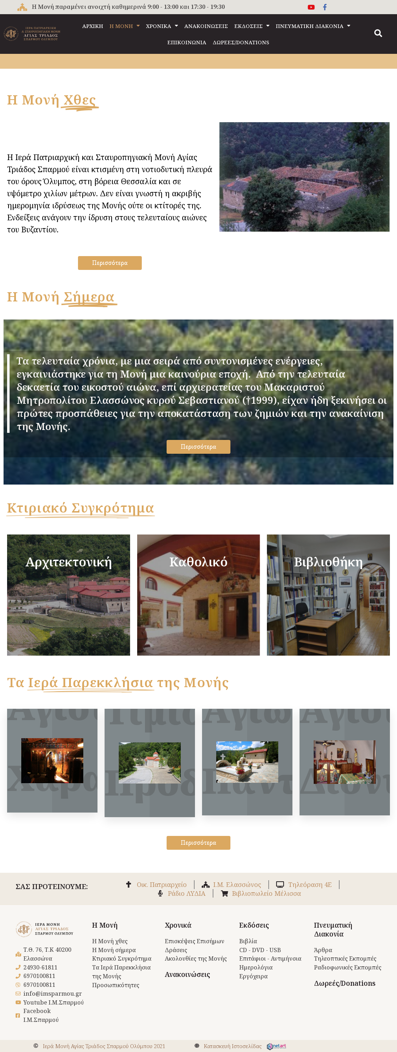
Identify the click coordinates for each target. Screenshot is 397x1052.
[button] (378, 33)
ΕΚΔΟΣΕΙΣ (251, 25)
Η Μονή (105, 925)
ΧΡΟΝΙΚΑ (162, 25)
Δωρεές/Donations (344, 983)
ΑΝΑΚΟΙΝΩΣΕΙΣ (206, 25)
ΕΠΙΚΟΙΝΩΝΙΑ (186, 42)
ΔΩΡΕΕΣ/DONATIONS (241, 42)
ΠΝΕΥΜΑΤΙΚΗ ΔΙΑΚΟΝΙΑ (313, 25)
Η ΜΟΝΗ (125, 25)
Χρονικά (178, 925)
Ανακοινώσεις (187, 974)
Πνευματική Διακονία (333, 930)
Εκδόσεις (254, 925)
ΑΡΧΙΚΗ (92, 25)
